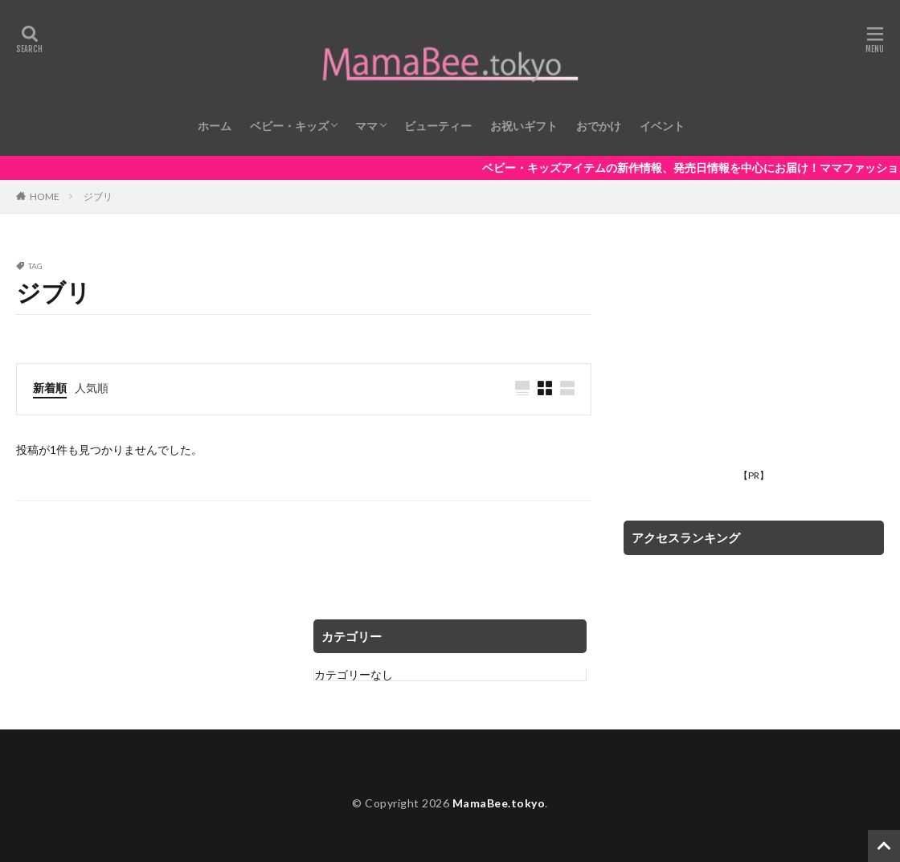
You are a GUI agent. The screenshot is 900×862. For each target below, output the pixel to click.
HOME (44, 196)
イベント (662, 126)
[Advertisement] (754, 362)
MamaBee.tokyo (499, 803)
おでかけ (598, 126)
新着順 (50, 387)
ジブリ (98, 196)
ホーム (214, 126)
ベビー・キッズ (289, 126)
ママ (366, 126)
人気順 (91, 387)
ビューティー (438, 126)
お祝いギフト (524, 126)
